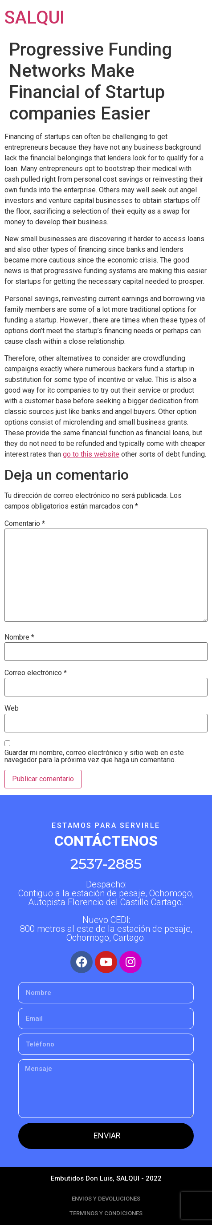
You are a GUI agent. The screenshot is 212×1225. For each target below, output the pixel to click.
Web (11, 708)
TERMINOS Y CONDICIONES (106, 1213)
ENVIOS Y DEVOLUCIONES (106, 1198)
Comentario (24, 523)
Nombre (19, 637)
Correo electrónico (35, 672)
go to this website (91, 454)
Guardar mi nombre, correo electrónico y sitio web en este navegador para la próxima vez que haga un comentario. (94, 756)
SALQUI (34, 17)
